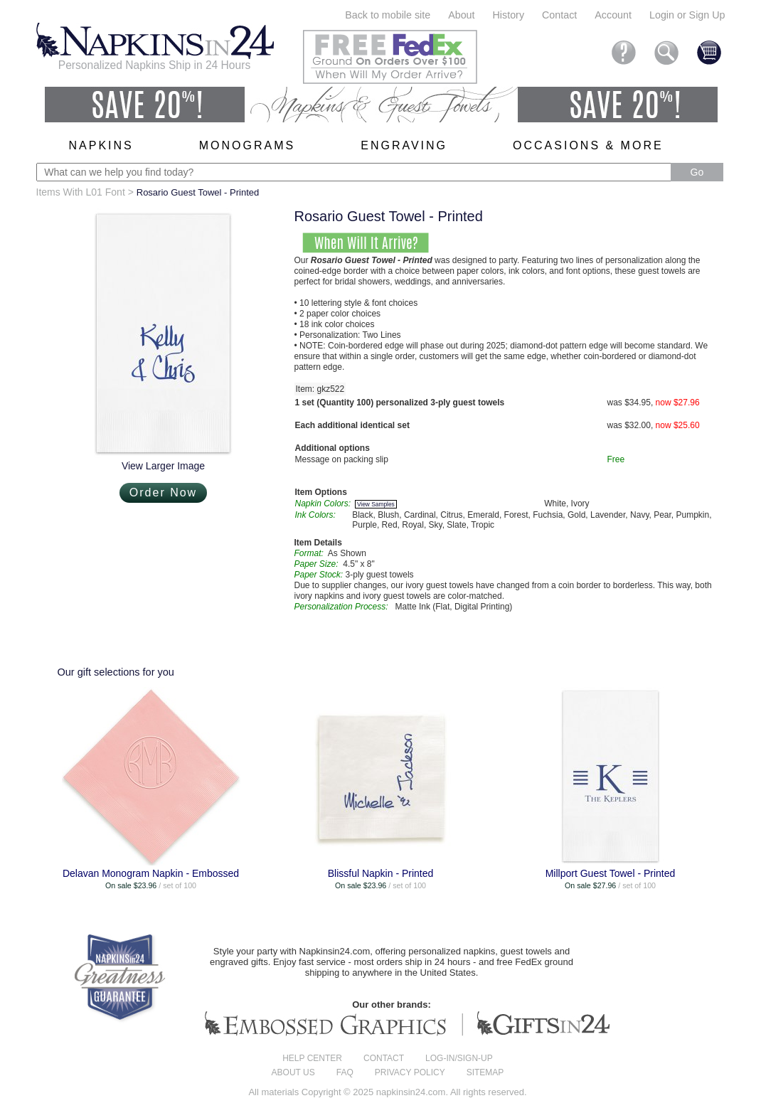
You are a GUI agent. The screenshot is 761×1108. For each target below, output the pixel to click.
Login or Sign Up (687, 15)
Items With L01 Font (80, 192)
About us (293, 1072)
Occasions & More (588, 145)
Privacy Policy (410, 1072)
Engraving (404, 145)
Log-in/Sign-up (459, 1058)
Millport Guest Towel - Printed (611, 873)
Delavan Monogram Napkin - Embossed (151, 873)
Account (613, 15)
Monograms (247, 145)
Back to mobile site (387, 15)
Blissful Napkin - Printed (381, 873)
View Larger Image (163, 466)
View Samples (376, 504)
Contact (559, 15)
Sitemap (485, 1072)
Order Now (163, 492)
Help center (312, 1058)
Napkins (101, 145)
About (461, 15)
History (508, 15)
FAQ (344, 1072)
